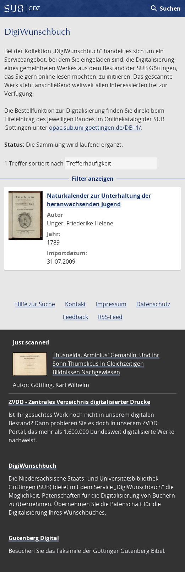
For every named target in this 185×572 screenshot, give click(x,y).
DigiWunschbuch (32, 466)
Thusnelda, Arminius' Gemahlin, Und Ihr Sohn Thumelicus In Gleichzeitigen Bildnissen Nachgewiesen (106, 363)
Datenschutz (153, 304)
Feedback (75, 317)
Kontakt (75, 304)
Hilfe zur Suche (35, 304)
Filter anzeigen (93, 179)
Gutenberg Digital (34, 538)
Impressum (111, 304)
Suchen (165, 8)
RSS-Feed (110, 317)
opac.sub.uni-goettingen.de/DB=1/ (95, 127)
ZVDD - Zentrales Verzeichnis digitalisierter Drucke (79, 402)
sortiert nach (46, 163)
